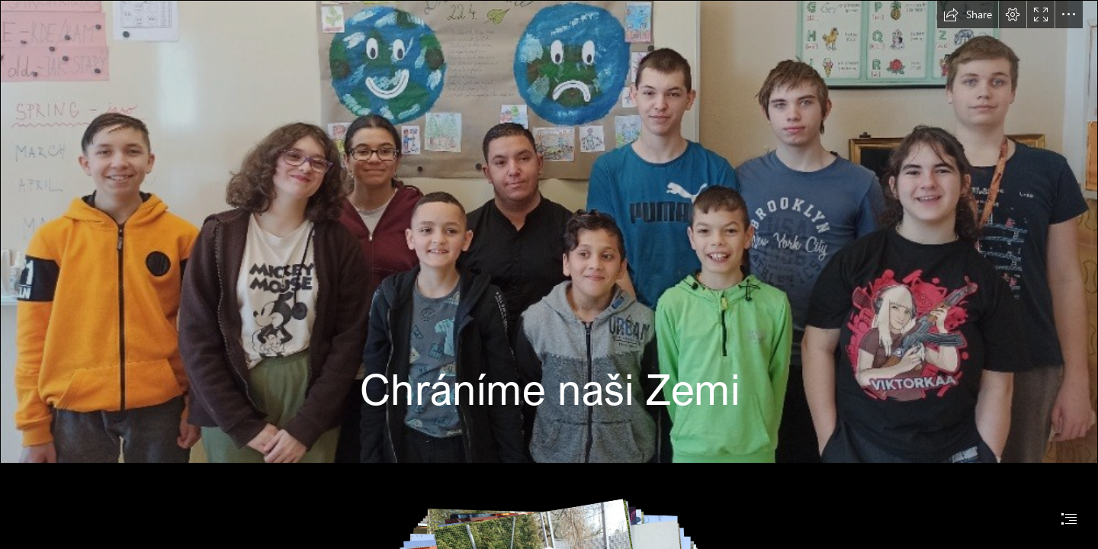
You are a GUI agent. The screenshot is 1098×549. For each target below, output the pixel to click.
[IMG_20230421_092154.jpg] (549, 232)
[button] (967, 14)
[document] (549, 274)
